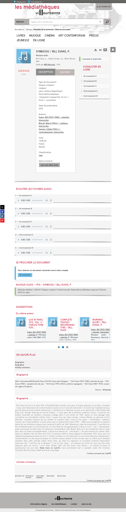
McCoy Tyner (62, 472)
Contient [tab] (65, 72)
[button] (20, 35)
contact (74, 504)
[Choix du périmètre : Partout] (22, 22)
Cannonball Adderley (41, 472)
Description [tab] (46, 72)
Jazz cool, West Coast (49, 165)
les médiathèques (59, 504)
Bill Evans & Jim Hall (30, 472)
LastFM (108, 453)
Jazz (41, 155)
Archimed (49, 510)
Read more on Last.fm (50, 448)
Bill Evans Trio (20, 472)
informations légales (38, 504)
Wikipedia (107, 390)
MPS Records (49, 64)
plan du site (86, 504)
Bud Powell (51, 472)
